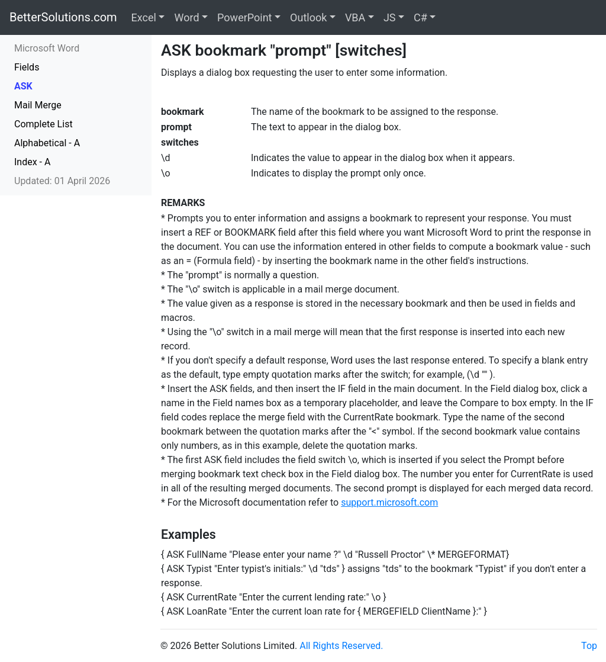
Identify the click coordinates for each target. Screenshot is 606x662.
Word (186, 17)
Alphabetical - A (47, 143)
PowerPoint (244, 17)
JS (389, 17)
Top (589, 645)
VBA (355, 17)
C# (420, 17)
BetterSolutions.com (63, 17)
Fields (26, 67)
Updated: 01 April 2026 (62, 181)
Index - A (32, 162)
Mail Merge (38, 105)
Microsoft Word (46, 48)
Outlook (308, 17)
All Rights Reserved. (341, 645)
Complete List (43, 124)
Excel (143, 17)
